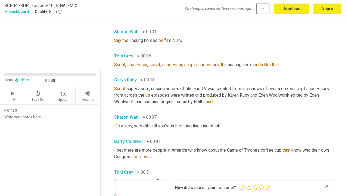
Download (291, 8)
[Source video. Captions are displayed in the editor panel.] (50, 42)
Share (327, 8)
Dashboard (16, 11)
